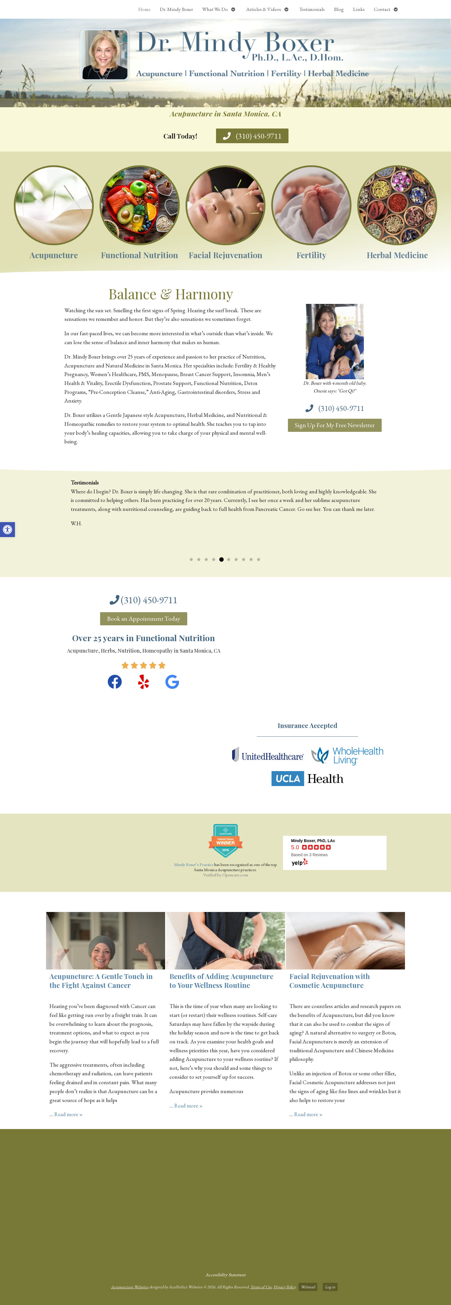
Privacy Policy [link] (284, 1286)
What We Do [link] (215, 9)
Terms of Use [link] (261, 1286)
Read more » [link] (68, 1114)
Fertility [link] (311, 255)
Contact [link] (382, 9)
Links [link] (359, 9)
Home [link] (144, 9)
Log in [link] (330, 1286)
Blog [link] (339, 9)
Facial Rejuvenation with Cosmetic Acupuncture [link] (329, 980)
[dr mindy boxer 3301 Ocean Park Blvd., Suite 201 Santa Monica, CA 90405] (225, 1198)
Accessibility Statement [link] (225, 1275)
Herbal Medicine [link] (397, 255)
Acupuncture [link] (54, 255)
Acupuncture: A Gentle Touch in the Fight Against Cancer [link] (101, 980)
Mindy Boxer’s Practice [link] (193, 864)
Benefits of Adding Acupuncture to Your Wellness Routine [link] (221, 980)
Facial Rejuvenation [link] (225, 255)
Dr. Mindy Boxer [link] (176, 9)
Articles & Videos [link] (263, 9)
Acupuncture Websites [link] (129, 1286)
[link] (7, 529)
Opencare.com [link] (235, 874)
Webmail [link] (308, 1286)
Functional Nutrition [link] (139, 255)
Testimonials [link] (312, 9)
